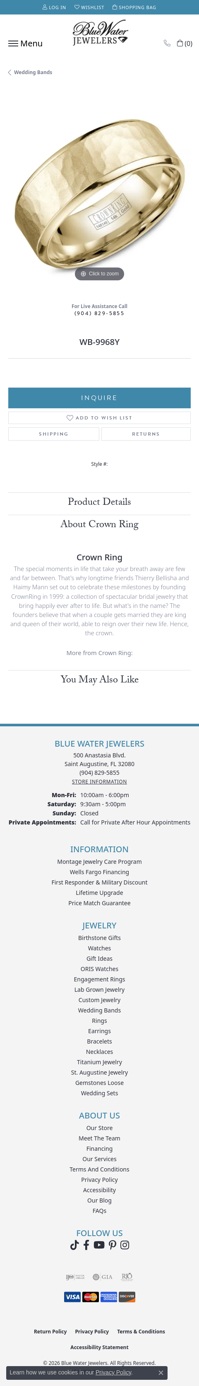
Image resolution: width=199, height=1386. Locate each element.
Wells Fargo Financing (99, 872)
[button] (54, 7)
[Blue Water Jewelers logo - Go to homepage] (100, 33)
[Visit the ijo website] (75, 1277)
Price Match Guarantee (99, 903)
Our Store (99, 1128)
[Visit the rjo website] (127, 1277)
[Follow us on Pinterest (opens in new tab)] (112, 1245)
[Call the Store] (99, 772)
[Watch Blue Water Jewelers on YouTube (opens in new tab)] (99, 1245)
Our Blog (99, 1200)
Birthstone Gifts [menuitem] (99, 938)
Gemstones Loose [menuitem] (99, 1083)
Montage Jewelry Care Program (99, 861)
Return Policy (50, 1331)
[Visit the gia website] (103, 1277)
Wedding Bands (33, 72)
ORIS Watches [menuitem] (99, 969)
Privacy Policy (99, 1180)
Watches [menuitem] (99, 948)
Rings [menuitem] (99, 1020)
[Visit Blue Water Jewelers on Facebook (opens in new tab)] (86, 1245)
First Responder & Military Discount (99, 882)
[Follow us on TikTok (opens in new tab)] (74, 1245)
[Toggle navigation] (23, 43)
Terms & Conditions (141, 1331)
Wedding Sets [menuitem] (99, 1093)
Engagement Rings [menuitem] (99, 979)
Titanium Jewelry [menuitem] (99, 1062)
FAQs (99, 1211)
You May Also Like (100, 681)
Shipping (54, 434)
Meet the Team (99, 1138)
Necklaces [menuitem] (99, 1052)
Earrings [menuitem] (99, 1031)
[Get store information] (99, 781)
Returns (146, 434)
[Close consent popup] (160, 1372)
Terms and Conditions (99, 1169)
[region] (99, 192)
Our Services (99, 1159)
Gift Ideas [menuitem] (99, 958)
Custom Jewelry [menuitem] (99, 1000)
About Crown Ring (99, 525)
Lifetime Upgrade (99, 893)
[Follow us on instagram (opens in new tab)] (124, 1245)
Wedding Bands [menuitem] (99, 1010)
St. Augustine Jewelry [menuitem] (99, 1072)
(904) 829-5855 (99, 313)
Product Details (99, 503)
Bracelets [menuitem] (99, 1041)
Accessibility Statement (99, 1347)
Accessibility (99, 1190)
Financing (99, 1148)
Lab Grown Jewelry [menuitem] (99, 989)
